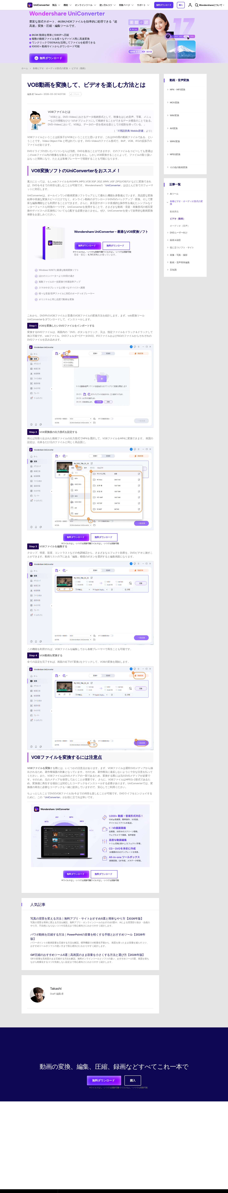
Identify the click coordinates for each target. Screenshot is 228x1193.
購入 (181, 5)
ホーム (24, 68)
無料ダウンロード (163, 5)
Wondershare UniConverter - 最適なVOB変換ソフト (111, 232)
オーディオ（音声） (180, 225)
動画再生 (174, 211)
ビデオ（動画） (177, 218)
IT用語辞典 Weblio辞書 (130, 130)
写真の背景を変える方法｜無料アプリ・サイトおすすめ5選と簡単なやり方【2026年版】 (87, 918)
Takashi (38, 94)
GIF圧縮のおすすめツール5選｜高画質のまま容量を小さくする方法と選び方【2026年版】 (87, 955)
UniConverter (113, 185)
